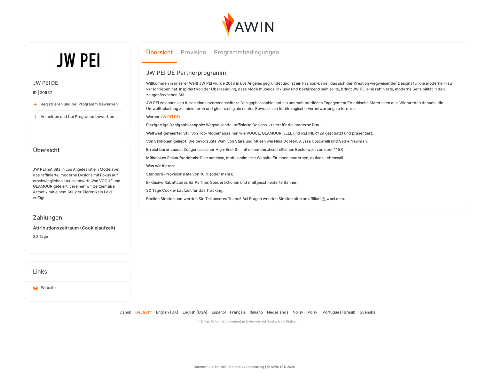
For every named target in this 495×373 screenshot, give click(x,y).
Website (44, 288)
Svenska (367, 312)
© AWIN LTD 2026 (281, 367)
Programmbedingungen (246, 52)
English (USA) (195, 312)
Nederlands (277, 312)
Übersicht (159, 52)
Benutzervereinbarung (246, 367)
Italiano (256, 312)
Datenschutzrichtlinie (210, 367)
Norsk (298, 312)
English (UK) (167, 312)
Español (219, 312)
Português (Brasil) (339, 312)
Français (238, 312)
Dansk (125, 312)
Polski (313, 312)
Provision (193, 52)
